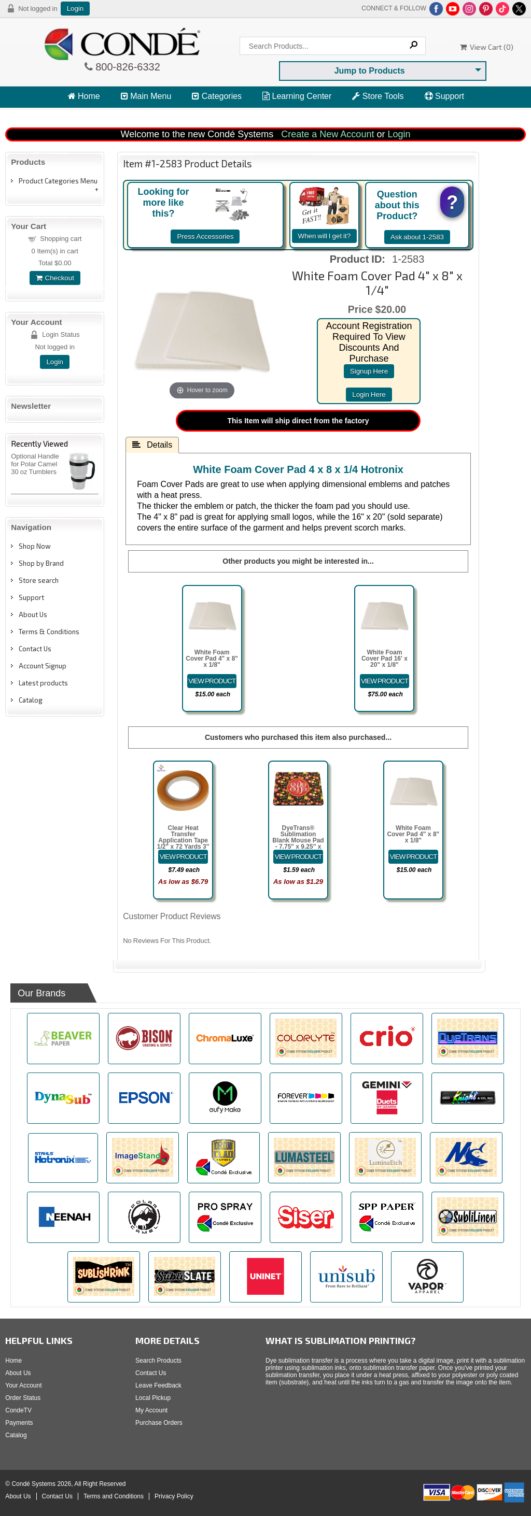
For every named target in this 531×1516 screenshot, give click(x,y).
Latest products (43, 683)
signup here (369, 371)
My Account (151, 1410)
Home (84, 96)
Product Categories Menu (58, 181)
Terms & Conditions (49, 631)
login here (369, 394)
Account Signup (42, 666)
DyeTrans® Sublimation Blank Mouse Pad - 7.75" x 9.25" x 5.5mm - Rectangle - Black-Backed (298, 846)
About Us (33, 614)
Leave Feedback (158, 1385)
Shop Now (35, 546)
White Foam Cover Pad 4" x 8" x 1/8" (212, 658)
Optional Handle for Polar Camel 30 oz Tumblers (35, 464)
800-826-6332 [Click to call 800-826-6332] (126, 67)
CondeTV (18, 1410)
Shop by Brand (41, 563)
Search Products (158, 1360)
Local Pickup (153, 1397)
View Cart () (486, 46)
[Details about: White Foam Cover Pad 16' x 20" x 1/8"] (385, 681)
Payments (19, 1422)
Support (444, 96)
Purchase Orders (159, 1422)
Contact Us (35, 649)
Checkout (55, 278)
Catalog (31, 700)
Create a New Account (327, 134)
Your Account (23, 1385)
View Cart (91, 115)
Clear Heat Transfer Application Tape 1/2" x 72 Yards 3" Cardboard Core (183, 840)
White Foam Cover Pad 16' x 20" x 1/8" (384, 658)
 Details (152, 444)
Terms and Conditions (113, 1496)
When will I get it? (324, 236)
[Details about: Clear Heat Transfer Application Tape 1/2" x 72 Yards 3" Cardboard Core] (183, 857)
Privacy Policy (174, 1496)
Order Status (22, 1397)
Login (75, 8)
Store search (39, 580)
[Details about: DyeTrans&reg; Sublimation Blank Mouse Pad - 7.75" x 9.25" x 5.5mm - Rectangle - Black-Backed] (298, 857)
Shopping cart (60, 238)
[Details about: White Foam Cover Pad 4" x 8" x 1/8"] (212, 681)
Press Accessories (205, 236)
